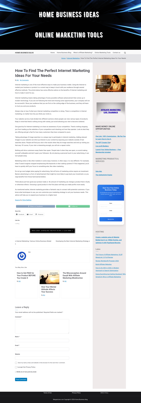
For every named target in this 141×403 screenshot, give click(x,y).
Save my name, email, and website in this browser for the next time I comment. (41, 362)
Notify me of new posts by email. (27, 372)
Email (17, 345)
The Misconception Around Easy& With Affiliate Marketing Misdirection (74, 275)
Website (17, 354)
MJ (18, 80)
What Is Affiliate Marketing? (82, 52)
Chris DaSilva (26, 200)
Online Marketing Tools (103, 52)
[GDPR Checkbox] (16, 367)
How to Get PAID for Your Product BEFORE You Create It (26, 275)
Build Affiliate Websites (104, 264)
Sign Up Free (111, 219)
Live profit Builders (102, 146)
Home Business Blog (64, 52)
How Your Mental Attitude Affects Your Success (48, 289)
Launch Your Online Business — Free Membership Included (108, 151)
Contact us (116, 52)
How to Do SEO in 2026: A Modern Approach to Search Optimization (107, 269)
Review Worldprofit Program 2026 (107, 261)
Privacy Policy (30, 367)
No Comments (24, 80)
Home (53, 52)
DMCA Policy (104, 393)
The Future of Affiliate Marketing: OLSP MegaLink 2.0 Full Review (109, 256)
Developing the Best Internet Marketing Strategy (72, 241)
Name (17, 336)
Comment (18, 317)
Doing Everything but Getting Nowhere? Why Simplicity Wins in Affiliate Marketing (111, 275)
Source (17, 200)
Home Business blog (24, 53)
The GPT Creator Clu (103, 142)
